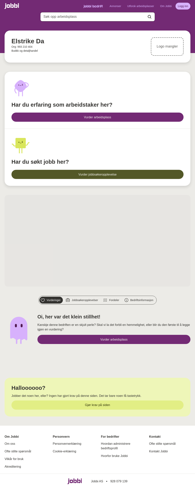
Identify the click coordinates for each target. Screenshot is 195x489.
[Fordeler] (111, 300)
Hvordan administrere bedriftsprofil (115, 446)
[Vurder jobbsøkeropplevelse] (97, 174)
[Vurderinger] (51, 300)
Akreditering (13, 466)
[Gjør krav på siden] (97, 405)
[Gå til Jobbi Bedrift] (93, 6)
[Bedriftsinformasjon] (139, 300)
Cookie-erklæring (64, 451)
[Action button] (149, 17)
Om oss (10, 443)
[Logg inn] (183, 6)
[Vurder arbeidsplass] (97, 117)
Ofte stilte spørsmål (18, 451)
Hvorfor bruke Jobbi (114, 456)
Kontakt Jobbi (158, 451)
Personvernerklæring (67, 443)
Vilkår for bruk (14, 459)
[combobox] (97, 16)
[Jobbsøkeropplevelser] (82, 300)
